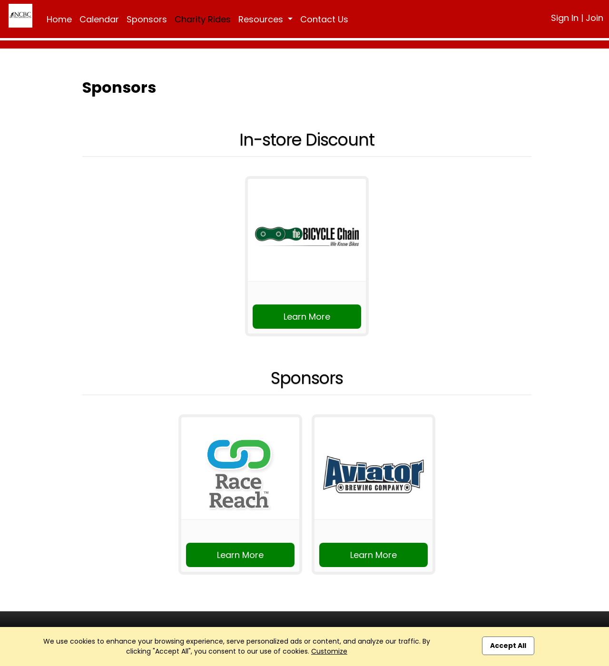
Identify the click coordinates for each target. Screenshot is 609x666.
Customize (329, 651)
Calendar (99, 19)
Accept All (508, 645)
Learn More (307, 317)
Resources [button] (261, 19)
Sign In (565, 18)
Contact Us (324, 19)
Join (594, 18)
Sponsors (147, 19)
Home (59, 19)
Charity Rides (203, 19)
